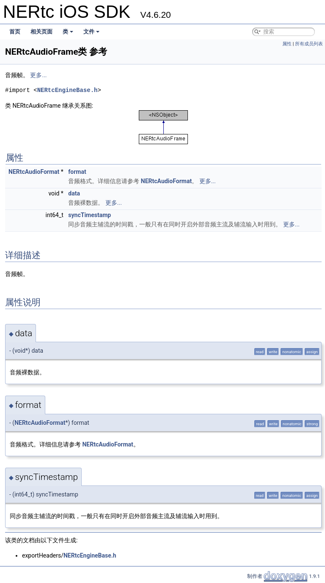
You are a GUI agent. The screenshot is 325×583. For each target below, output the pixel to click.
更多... (38, 75)
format (77, 171)
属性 (287, 44)
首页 (14, 31)
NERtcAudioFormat (33, 171)
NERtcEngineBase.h (67, 90)
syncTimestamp (89, 215)
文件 (91, 31)
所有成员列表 (309, 44)
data (74, 193)
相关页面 (41, 31)
